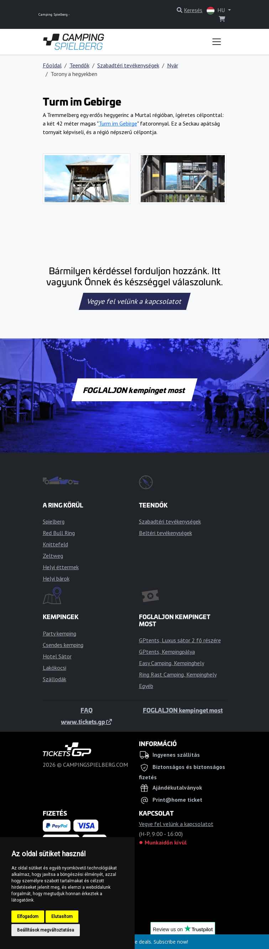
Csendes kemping (63, 644)
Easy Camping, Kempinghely (171, 663)
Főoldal (52, 65)
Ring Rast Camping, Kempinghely (178, 674)
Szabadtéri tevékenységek (128, 65)
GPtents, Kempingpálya (167, 651)
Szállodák (54, 679)
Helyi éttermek (61, 567)
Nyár (172, 65)
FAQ (87, 710)
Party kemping (59, 633)
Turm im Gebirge (118, 123)
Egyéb (146, 685)
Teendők (79, 65)
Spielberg (53, 521)
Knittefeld (55, 544)
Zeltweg (53, 555)
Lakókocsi (54, 667)
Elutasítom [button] (62, 916)
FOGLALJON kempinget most (134, 389)
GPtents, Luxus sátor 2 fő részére (180, 640)
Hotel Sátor (57, 656)
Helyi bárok (56, 578)
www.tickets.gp (86, 721)
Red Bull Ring (59, 532)
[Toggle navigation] (217, 42)
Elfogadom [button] (27, 916)
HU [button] (216, 10)
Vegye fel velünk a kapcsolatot (134, 301)
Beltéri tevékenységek (165, 532)
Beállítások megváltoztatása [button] (45, 930)
